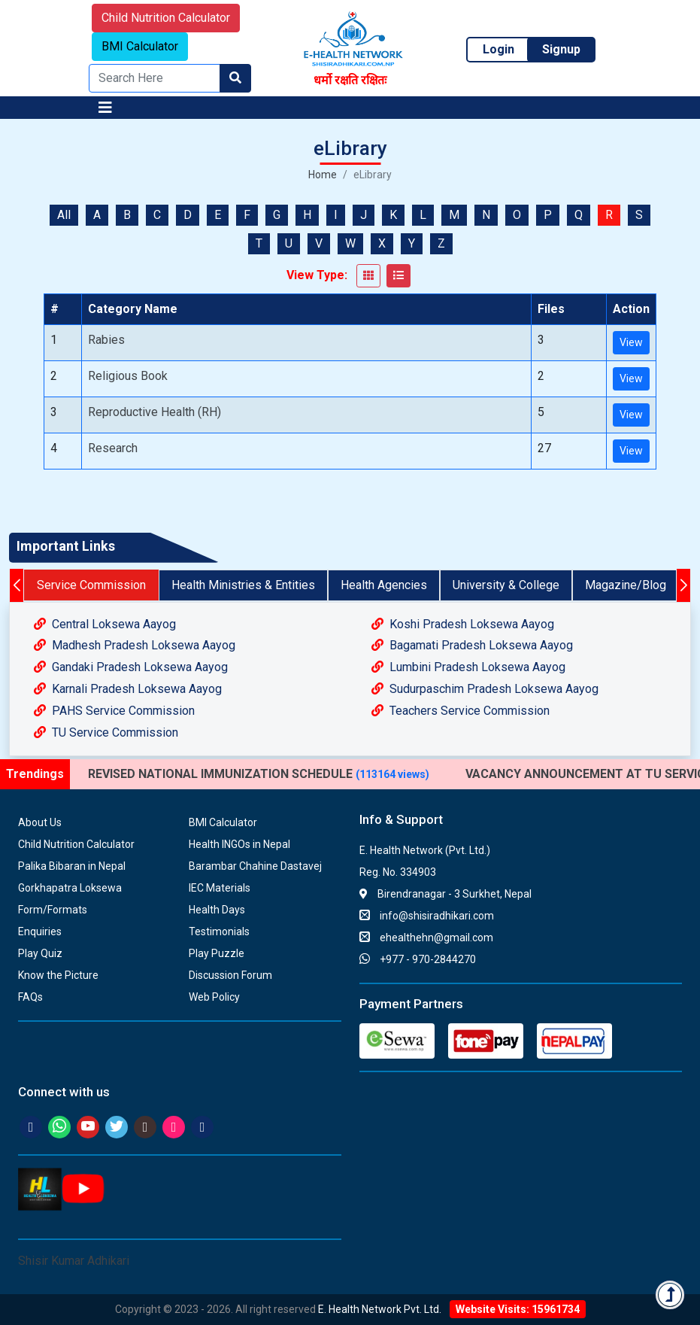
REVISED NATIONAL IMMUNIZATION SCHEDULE (258, 774)
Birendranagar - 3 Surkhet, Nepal (445, 894)
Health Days (217, 910)
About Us (40, 822)
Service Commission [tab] (91, 585)
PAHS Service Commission (114, 711)
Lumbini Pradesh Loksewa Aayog (468, 667)
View (631, 342)
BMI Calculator (140, 46)
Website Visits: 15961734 (518, 1309)
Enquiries (40, 931)
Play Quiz (40, 953)
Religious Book (128, 376)
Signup (561, 49)
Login (498, 49)
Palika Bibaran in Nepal (72, 866)
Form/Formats (52, 910)
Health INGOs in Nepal (239, 844)
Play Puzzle (216, 953)
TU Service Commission (106, 732)
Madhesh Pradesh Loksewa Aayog (134, 645)
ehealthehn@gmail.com (426, 937)
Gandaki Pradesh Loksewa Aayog (131, 667)
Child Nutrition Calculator (166, 18)
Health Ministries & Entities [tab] (243, 585)
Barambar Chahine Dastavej (255, 866)
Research (113, 448)
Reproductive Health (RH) (154, 412)
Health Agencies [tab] (384, 585)
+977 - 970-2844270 (417, 959)
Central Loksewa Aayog (105, 624)
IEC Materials (219, 888)
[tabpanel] (350, 679)
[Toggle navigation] (105, 107)
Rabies (106, 340)
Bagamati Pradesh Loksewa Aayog (472, 645)
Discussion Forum (230, 975)
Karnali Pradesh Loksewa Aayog (128, 689)
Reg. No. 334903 (397, 872)
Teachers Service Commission (460, 711)
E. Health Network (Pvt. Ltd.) (424, 850)
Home (322, 175)
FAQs (30, 997)
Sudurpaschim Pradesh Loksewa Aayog (484, 689)
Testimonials (219, 931)
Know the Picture (58, 975)
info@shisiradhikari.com (426, 916)
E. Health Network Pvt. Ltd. (379, 1309)
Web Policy (214, 997)
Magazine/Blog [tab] (625, 585)
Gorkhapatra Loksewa (70, 888)
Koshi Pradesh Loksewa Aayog (462, 624)
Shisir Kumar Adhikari (73, 1261)
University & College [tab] (506, 585)
